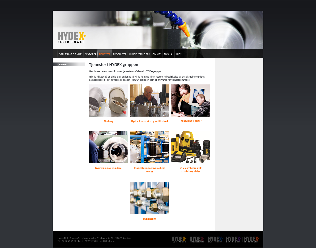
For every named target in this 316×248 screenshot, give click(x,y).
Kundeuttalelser (139, 54)
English (168, 54)
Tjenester (104, 54)
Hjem (179, 54)
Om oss (157, 54)
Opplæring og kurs (70, 54)
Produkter (119, 54)
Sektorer (90, 54)
